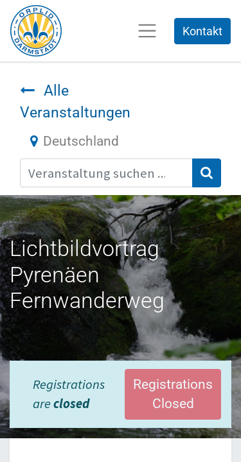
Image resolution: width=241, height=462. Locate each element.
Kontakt (202, 31)
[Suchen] (206, 172)
